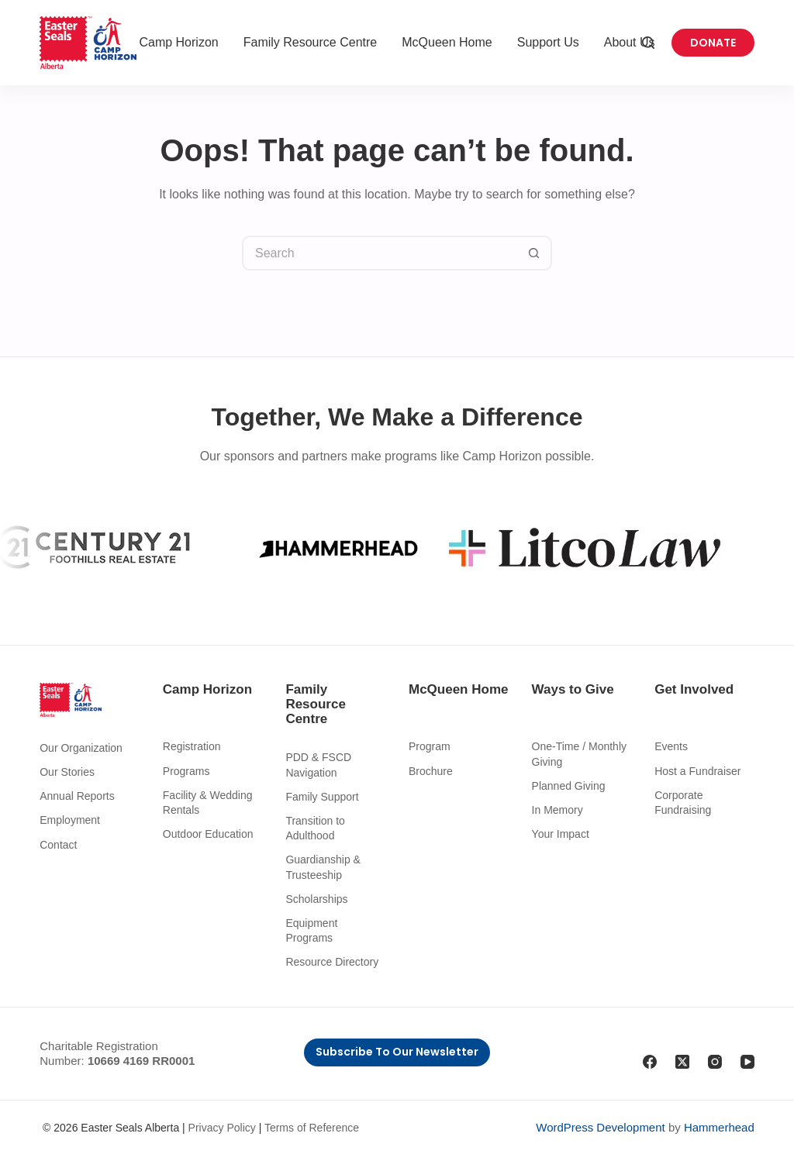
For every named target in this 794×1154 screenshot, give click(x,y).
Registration (192, 746)
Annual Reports (77, 796)
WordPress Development (600, 1127)
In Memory (557, 810)
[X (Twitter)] (682, 1062)
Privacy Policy (222, 1127)
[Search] (648, 42)
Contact (58, 845)
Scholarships (316, 899)
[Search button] (534, 253)
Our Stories (67, 772)
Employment (70, 820)
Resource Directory (331, 962)
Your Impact (560, 834)
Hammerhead (719, 1127)
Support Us (548, 42)
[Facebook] (650, 1062)
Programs (186, 771)
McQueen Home (447, 42)
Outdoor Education (208, 834)
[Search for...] (379, 253)
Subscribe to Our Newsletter (397, 1051)
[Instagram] (715, 1062)
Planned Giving (569, 786)
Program (430, 746)
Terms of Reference (311, 1127)
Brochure (431, 771)
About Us (629, 42)
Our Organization (81, 748)
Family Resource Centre (310, 42)
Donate (713, 42)
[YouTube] (747, 1062)
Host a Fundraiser (697, 771)
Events (671, 746)
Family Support (321, 797)
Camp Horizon (178, 42)
